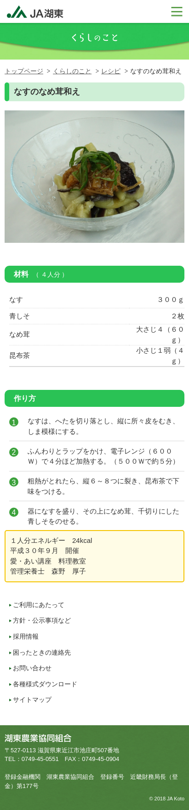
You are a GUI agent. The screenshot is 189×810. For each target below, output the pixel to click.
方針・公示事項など (42, 620)
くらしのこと (72, 71)
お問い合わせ (32, 668)
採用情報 (26, 636)
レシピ (110, 71)
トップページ (24, 71)
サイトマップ (32, 699)
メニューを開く (176, 11)
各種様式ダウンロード (45, 684)
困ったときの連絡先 (42, 652)
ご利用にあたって (38, 604)
